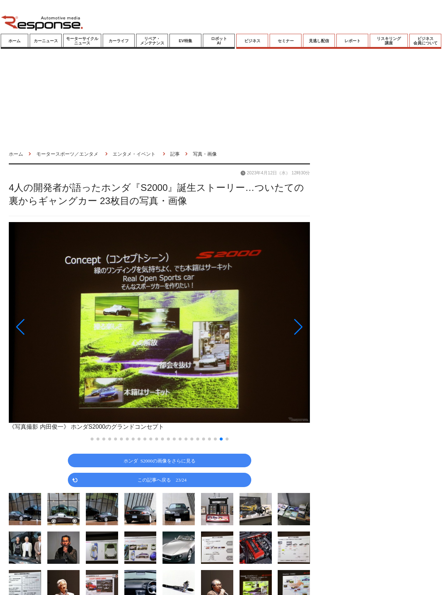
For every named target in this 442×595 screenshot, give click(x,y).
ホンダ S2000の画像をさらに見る (160, 460)
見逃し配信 (319, 41)
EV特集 (185, 41)
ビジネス (252, 41)
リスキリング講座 (389, 40)
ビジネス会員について (425, 40)
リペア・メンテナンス (152, 40)
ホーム (14, 41)
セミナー (286, 41)
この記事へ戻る (162, 479)
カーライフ (119, 41)
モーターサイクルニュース (82, 40)
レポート (352, 41)
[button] (54, 327)
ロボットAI (219, 40)
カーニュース (46, 41)
